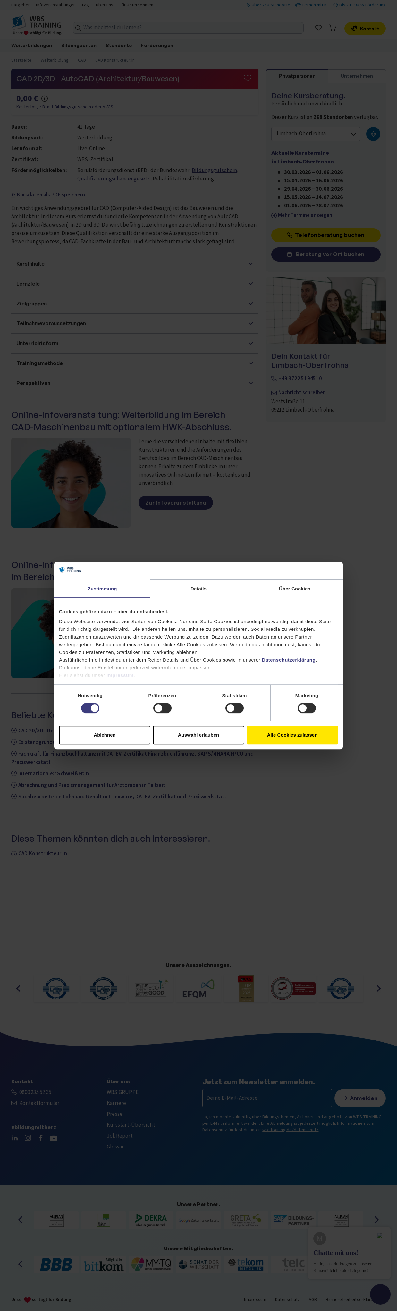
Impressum (120, 675)
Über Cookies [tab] (294, 588)
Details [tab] (198, 588)
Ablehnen (104, 735)
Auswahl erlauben (198, 735)
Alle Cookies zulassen (292, 735)
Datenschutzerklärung (289, 660)
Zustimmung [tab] (102, 588)
